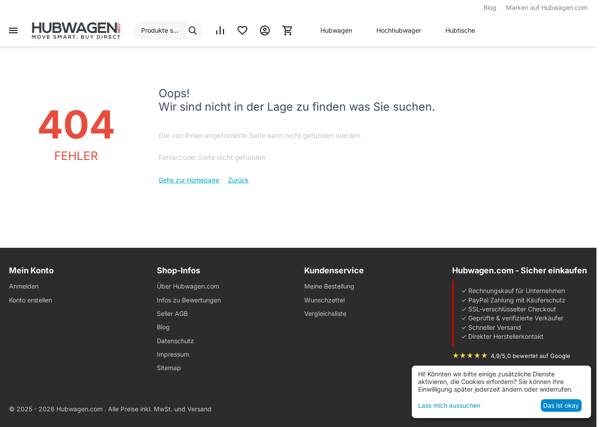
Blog (489, 7)
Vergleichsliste (325, 313)
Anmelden (24, 286)
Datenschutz (175, 341)
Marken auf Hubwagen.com (546, 7)
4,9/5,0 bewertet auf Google (530, 355)
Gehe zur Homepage (189, 180)
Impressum (173, 354)
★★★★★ (470, 355)
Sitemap (169, 367)
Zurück (238, 180)
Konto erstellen (30, 300)
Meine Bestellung (329, 286)
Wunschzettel (324, 300)
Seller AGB (172, 313)
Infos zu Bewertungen (189, 300)
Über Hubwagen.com (188, 286)
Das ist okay (561, 405)
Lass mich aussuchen (449, 405)
